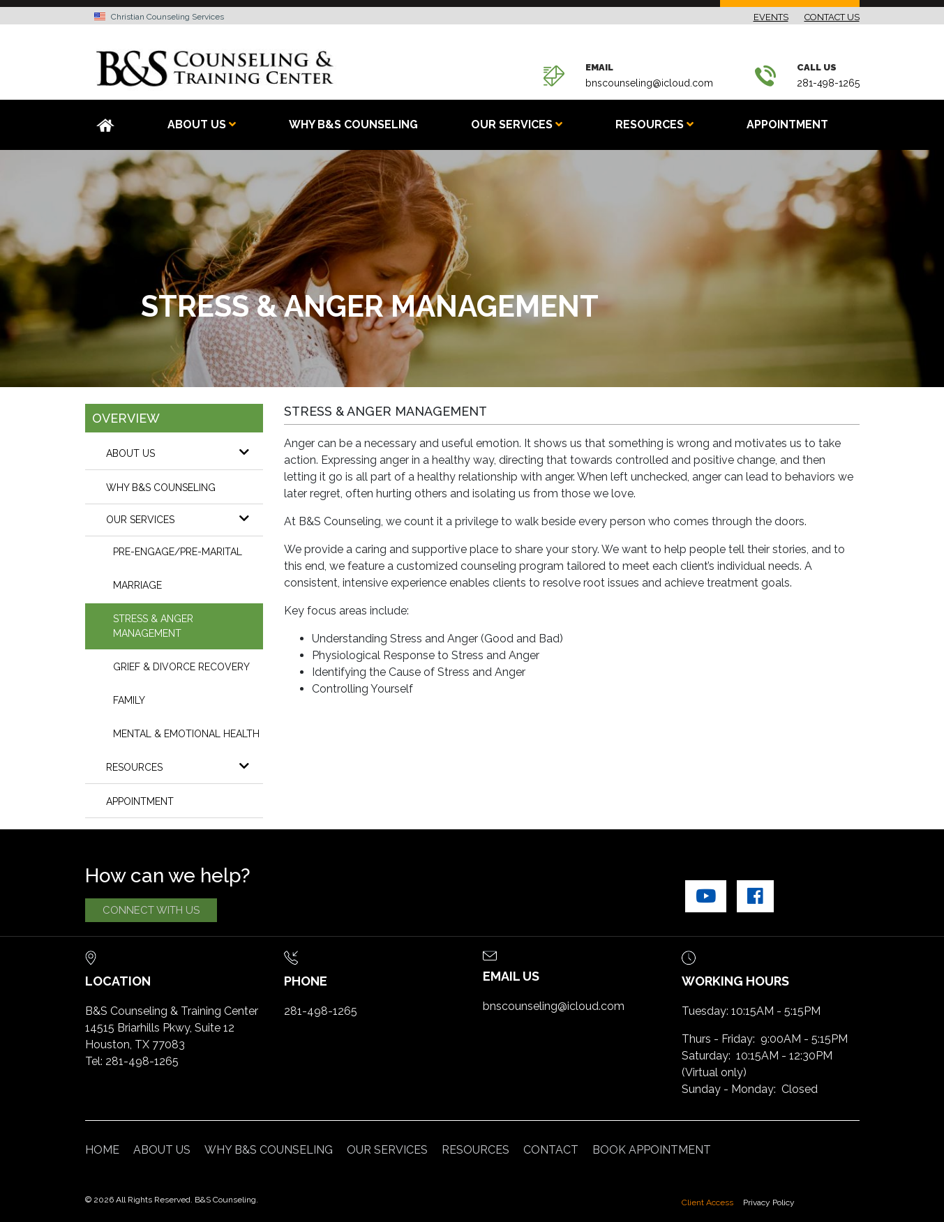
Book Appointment (651, 1149)
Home (102, 1149)
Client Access (707, 1202)
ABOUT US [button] (201, 124)
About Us (184, 452)
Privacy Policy (769, 1202)
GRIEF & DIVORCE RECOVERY (181, 666)
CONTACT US (832, 17)
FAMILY (129, 700)
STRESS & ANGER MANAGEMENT (153, 626)
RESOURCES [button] (654, 124)
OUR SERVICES (184, 519)
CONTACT (550, 1149)
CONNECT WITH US (151, 910)
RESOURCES (184, 766)
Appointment (787, 124)
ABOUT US (161, 1149)
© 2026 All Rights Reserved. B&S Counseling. (171, 1200)
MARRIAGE (137, 585)
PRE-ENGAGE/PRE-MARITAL (177, 551)
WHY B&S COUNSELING (353, 124)
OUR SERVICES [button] (516, 124)
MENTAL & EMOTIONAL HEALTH (186, 733)
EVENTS (771, 17)
